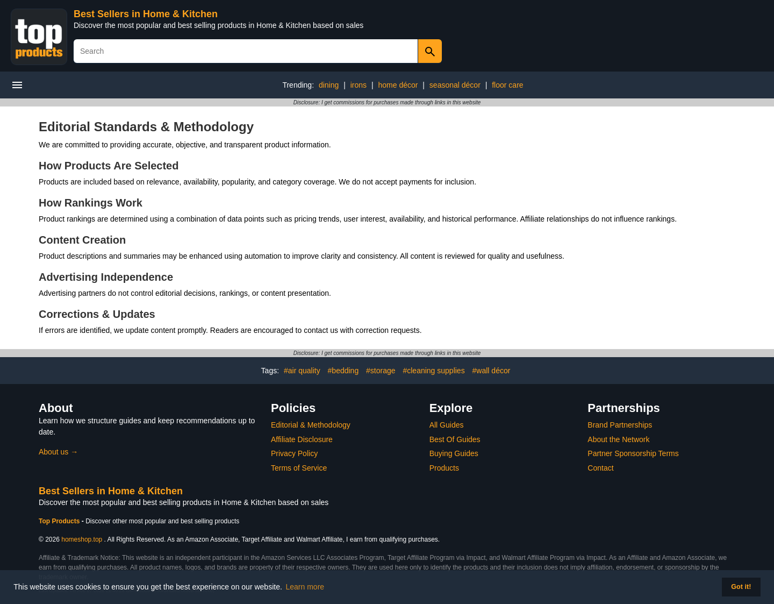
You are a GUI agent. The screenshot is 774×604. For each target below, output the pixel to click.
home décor (398, 85)
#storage (380, 370)
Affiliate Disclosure (302, 439)
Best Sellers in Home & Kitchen (146, 14)
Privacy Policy (294, 453)
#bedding (343, 370)
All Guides (446, 425)
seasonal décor (455, 85)
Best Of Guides (455, 439)
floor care (507, 85)
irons (358, 85)
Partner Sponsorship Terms (632, 453)
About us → (58, 451)
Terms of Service (299, 468)
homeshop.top (81, 539)
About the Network (618, 439)
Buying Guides (453, 453)
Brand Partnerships (619, 425)
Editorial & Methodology (310, 425)
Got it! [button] (741, 587)
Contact (600, 468)
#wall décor (491, 370)
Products (444, 468)
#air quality (302, 370)
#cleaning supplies (433, 370)
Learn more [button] (305, 586)
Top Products (60, 521)
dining (329, 85)
